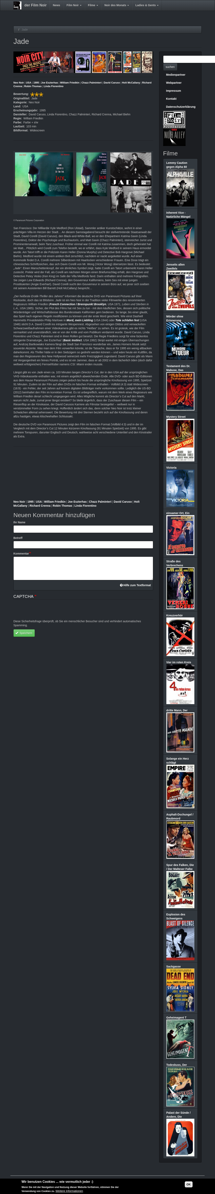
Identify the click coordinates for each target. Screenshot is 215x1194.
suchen (170, 66)
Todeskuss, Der (176, 1064)
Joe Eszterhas (49, 82)
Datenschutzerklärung (181, 106)
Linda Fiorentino (53, 86)
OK (189, 1184)
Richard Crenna (40, 505)
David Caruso (112, 82)
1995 (36, 82)
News (56, 5)
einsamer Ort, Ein (178, 513)
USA (28, 82)
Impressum (173, 90)
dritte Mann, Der (177, 710)
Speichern (23, 633)
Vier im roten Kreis (178, 662)
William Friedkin (69, 82)
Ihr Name (19, 522)
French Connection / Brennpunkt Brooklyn (78, 304)
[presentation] (43, 611)
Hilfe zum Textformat (135, 585)
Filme (93, 5)
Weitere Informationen (69, 1191)
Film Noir (74, 5)
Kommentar (21, 553)
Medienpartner (175, 74)
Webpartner (174, 82)
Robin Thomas (33, 86)
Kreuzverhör (174, 615)
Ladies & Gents (147, 5)
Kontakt (171, 98)
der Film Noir (35, 5)
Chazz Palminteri (91, 82)
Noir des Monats (116, 5)
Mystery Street (176, 416)
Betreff (17, 538)
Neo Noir (18, 82)
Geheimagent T (176, 1017)
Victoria (171, 467)
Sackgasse (173, 966)
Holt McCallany (131, 82)
